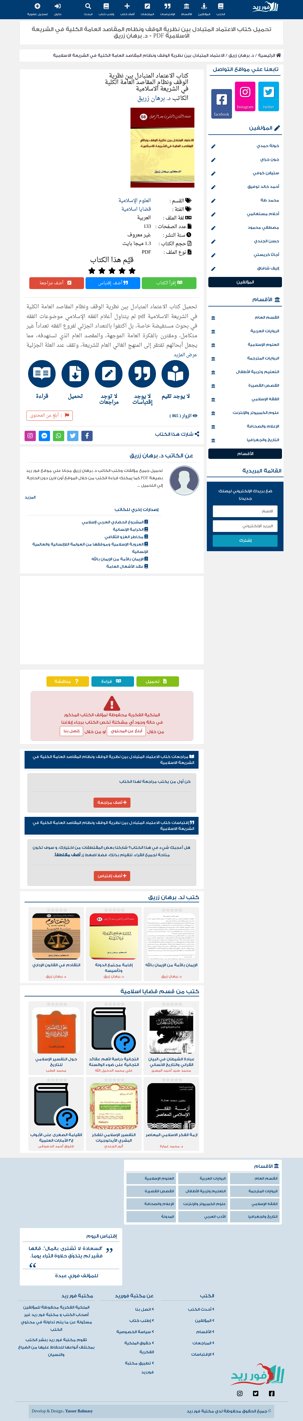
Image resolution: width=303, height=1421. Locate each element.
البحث (88, 9)
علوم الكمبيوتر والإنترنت (245, 413)
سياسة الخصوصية (135, 1332)
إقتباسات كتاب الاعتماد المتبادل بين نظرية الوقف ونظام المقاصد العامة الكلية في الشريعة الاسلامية (113, 826)
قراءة (112, 681)
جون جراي (245, 160)
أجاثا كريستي (245, 255)
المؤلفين (204, 9)
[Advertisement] (112, 620)
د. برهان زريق (241, 55)
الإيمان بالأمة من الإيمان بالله (119, 559)
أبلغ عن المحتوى (49, 416)
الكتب (220, 9)
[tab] (179, 379)
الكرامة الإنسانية (130, 530)
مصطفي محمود (245, 228)
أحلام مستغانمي (245, 214)
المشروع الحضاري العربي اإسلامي (115, 522)
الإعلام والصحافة (245, 427)
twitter (268, 107)
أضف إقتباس (113, 283)
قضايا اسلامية (136, 209)
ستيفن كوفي (245, 174)
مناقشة (67, 681)
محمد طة (245, 201)
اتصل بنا (144, 1309)
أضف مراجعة (56, 283)
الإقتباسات (167, 9)
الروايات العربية (245, 332)
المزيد (30, 497)
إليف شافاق (245, 269)
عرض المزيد (185, 355)
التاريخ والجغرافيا (245, 440)
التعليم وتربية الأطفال (245, 372)
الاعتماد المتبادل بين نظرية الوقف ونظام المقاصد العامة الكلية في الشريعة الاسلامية (138, 55)
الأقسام (186, 9)
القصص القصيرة (245, 386)
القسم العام (245, 318)
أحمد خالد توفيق (245, 187)
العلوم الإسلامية (134, 201)
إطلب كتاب (106, 9)
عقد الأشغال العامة (127, 567)
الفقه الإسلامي (245, 400)
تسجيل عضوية (37, 9)
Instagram (245, 107)
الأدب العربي (215, 1217)
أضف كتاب (127, 9)
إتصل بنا (71, 731)
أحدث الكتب (201, 1309)
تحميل (158, 681)
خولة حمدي (245, 146)
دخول (57, 9)
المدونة (167, 1217)
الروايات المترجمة (245, 359)
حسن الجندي (245, 242)
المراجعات (147, 9)
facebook (221, 114)
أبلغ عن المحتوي (126, 731)
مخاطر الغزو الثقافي (126, 537)
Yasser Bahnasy (79, 1411)
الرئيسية (269, 55)
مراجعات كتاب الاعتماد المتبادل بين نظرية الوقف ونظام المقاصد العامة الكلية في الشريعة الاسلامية (113, 760)
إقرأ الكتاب (169, 283)
